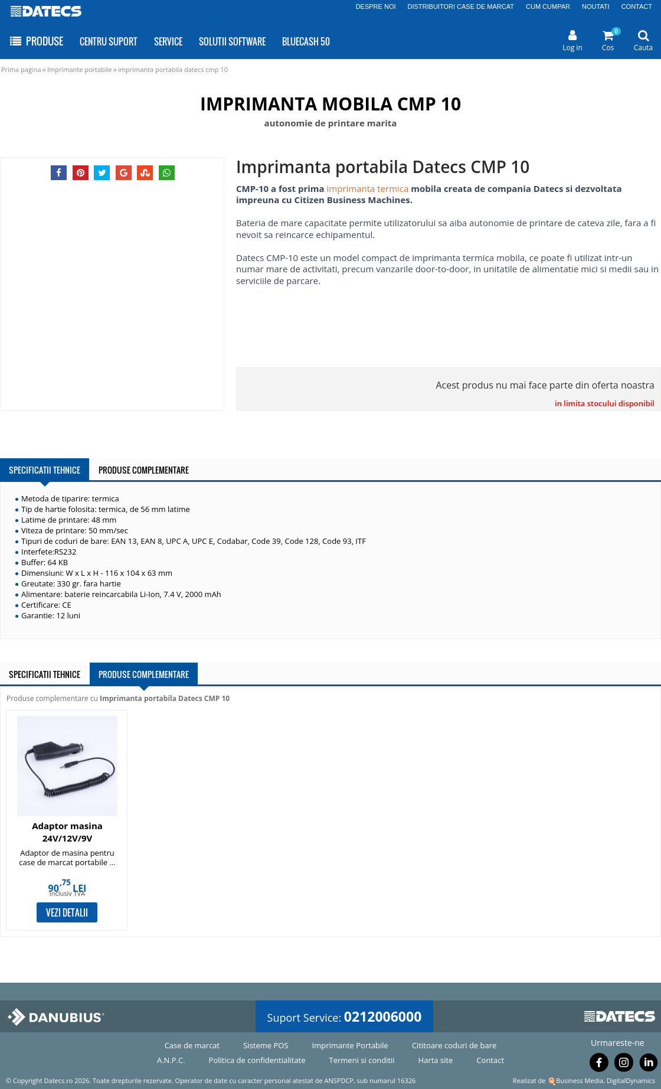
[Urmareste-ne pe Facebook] (599, 1065)
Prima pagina (21, 69)
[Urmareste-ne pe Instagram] (623, 1065)
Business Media (579, 1080)
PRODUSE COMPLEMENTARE (144, 470)
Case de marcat (192, 1045)
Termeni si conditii (362, 1060)
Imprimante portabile (79, 69)
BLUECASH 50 (306, 41)
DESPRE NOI (376, 6)
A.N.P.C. (171, 1060)
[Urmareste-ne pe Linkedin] (648, 1065)
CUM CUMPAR (548, 6)
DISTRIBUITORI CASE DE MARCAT (461, 6)
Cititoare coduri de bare (454, 1045)
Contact (490, 1060)
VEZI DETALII (67, 912)
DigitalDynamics (631, 1080)
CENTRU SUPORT (109, 41)
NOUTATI (596, 6)
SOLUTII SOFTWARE (232, 41)
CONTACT (636, 6)
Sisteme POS (265, 1045)
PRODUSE (35, 41)
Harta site (435, 1060)
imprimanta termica (367, 188)
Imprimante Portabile (350, 1045)
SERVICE (168, 41)
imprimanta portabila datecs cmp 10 (173, 69)
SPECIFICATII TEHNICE (44, 470)
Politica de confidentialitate (257, 1060)
